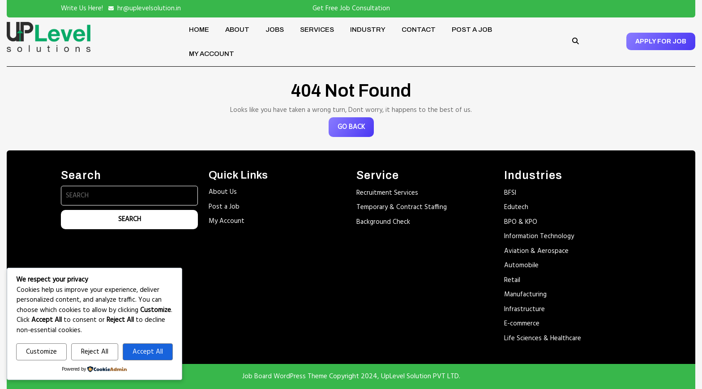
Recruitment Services (387, 193)
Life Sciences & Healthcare (542, 338)
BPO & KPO (520, 222)
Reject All (94, 351)
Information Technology (539, 236)
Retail (512, 280)
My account (211, 53)
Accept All (148, 351)
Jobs (274, 29)
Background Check (383, 222)
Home (199, 29)
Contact (419, 29)
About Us (223, 192)
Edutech (516, 207)
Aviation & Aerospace (536, 251)
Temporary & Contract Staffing (401, 207)
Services (317, 29)
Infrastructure (524, 309)
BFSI (510, 193)
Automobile (521, 265)
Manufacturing (525, 294)
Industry (367, 29)
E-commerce (521, 323)
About (237, 29)
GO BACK (356, 129)
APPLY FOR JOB (660, 41)
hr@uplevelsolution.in (149, 8)
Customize (41, 351)
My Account (226, 221)
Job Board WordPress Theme (284, 376)
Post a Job (472, 29)
